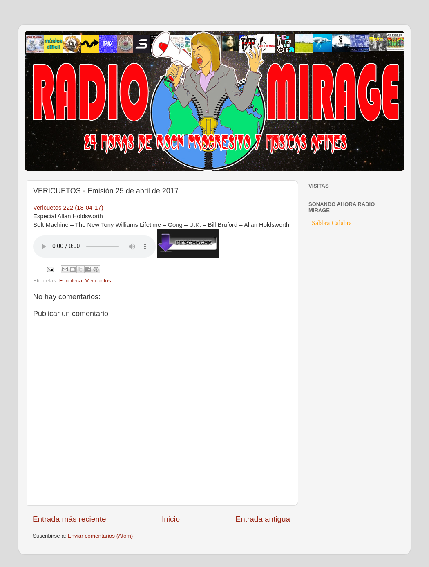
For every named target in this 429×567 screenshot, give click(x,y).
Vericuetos (98, 281)
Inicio (171, 519)
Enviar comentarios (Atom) (100, 536)
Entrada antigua (263, 519)
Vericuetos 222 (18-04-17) (68, 207)
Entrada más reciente (69, 519)
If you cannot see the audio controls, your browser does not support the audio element (94, 246)
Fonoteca (70, 281)
